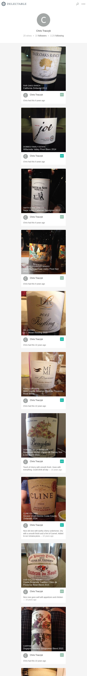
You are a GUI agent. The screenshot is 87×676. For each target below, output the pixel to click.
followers (42, 36)
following (59, 36)
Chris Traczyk (36, 95)
